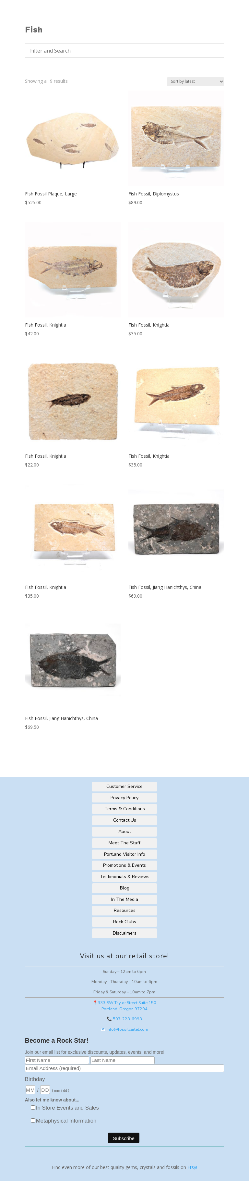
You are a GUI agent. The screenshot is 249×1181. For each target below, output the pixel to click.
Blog (124, 888)
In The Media (124, 899)
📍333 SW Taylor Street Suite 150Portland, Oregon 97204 (124, 1006)
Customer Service (124, 786)
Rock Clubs (124, 922)
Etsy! (192, 1167)
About (124, 831)
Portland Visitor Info (124, 854)
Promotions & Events (124, 865)
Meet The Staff (124, 843)
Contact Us (124, 820)
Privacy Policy (124, 798)
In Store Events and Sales (67, 1108)
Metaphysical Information (66, 1121)
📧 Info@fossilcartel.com (124, 1029)
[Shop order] (195, 81)
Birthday (35, 1079)
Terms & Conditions (124, 809)
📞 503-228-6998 (124, 1019)
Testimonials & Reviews (124, 877)
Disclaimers (124, 933)
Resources (125, 910)
